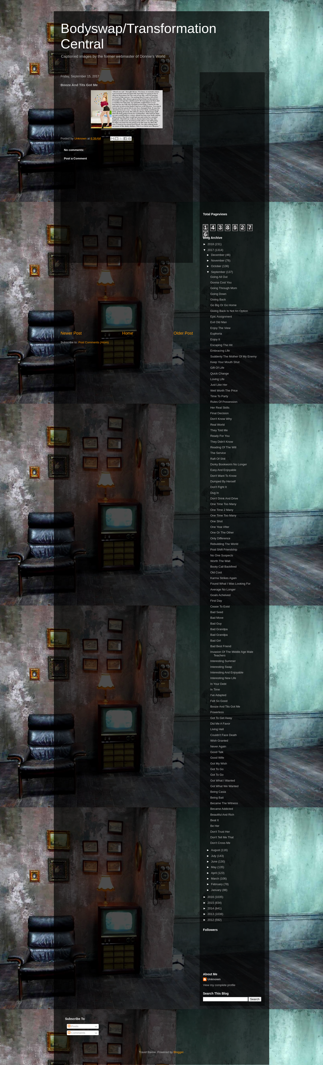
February (217, 884)
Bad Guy (216, 623)
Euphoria (216, 333)
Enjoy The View (220, 328)
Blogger (178, 1052)
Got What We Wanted (224, 786)
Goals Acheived (220, 595)
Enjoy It (215, 339)
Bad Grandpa (218, 629)
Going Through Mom (223, 288)
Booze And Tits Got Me (225, 706)
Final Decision (219, 413)
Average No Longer (223, 589)
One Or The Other (222, 532)
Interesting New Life (223, 678)
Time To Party (219, 396)
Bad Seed (216, 612)
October (216, 266)
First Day (216, 600)
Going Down (218, 294)
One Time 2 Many (221, 510)
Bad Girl (215, 640)
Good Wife (217, 757)
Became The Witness (224, 803)
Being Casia (218, 791)
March (215, 878)
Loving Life (217, 379)
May (214, 867)
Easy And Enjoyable (223, 470)
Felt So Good (218, 701)
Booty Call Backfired (223, 566)
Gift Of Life (217, 367)
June (214, 861)
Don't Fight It (218, 487)
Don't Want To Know (223, 475)
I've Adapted (218, 695)
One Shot (216, 521)
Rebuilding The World (224, 544)
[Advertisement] (126, 297)
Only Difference (220, 538)
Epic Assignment (221, 316)
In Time (215, 689)
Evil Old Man (218, 322)
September (218, 272)
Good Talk (216, 752)
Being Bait (216, 797)
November (218, 260)
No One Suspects (221, 555)
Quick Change (219, 373)
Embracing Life (220, 350)
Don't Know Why (221, 418)
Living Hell (217, 729)
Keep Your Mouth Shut (224, 362)
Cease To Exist (219, 606)
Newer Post (71, 333)
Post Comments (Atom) (94, 342)
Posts (73, 1026)
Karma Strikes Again (223, 578)
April (214, 873)
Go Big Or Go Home (223, 305)
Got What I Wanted (222, 780)
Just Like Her (218, 384)
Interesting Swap (221, 667)
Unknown (214, 979)
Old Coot (216, 572)
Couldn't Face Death (223, 735)
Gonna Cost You (220, 282)
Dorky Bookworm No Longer (228, 464)
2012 (211, 919)
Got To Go (216, 769)
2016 (211, 897)
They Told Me (219, 430)
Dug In (214, 492)
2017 (211, 250)
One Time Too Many (223, 504)
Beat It (214, 820)
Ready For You (219, 436)
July (214, 856)
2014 (211, 908)
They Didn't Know (221, 441)
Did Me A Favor (220, 723)
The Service (218, 453)
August (216, 850)
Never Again (218, 746)
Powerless (217, 712)
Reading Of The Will (223, 447)
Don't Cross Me (220, 843)
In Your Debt (218, 684)
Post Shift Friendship (223, 549)
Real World (217, 424)
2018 (211, 244)
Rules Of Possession (223, 401)
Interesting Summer (223, 661)
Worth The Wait (220, 561)
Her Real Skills (219, 407)
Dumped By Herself (223, 481)
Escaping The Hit (221, 345)
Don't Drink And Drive (224, 498)
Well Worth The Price (224, 390)
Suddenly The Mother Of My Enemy (233, 356)
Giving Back (218, 299)
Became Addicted (221, 808)
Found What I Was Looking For (230, 583)
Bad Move (216, 617)
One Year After (219, 527)
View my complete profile (219, 985)
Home (127, 333)
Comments (76, 1033)
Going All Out (218, 277)
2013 (211, 914)
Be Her (214, 826)
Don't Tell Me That (222, 837)
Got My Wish (218, 763)
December (218, 255)
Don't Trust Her (220, 831)
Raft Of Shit (217, 458)
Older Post (183, 333)
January (216, 890)
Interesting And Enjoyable (226, 672)
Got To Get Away (221, 718)
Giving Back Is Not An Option (229, 311)
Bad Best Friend (220, 646)
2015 (211, 902)
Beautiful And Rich (222, 814)
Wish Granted (219, 740)
